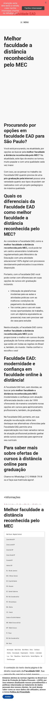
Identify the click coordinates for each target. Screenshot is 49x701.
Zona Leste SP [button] (10, 535)
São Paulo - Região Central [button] (14, 525)
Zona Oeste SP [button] (10, 546)
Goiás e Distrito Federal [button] (13, 608)
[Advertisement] (24, 87)
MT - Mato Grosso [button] (11, 618)
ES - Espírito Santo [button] (11, 571)
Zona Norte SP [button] (10, 530)
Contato (32, 697)
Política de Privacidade (34, 694)
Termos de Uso (20, 697)
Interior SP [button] (9, 556)
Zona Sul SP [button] (9, 540)
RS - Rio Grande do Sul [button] (12, 587)
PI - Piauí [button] (8, 623)
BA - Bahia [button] (9, 597)
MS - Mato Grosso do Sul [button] (13, 613)
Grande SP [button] (9, 551)
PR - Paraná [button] (9, 577)
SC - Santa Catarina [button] (12, 582)
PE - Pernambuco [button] (11, 592)
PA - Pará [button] (9, 634)
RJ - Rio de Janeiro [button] (11, 561)
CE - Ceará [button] (9, 603)
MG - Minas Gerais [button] (12, 566)
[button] (43, 695)
